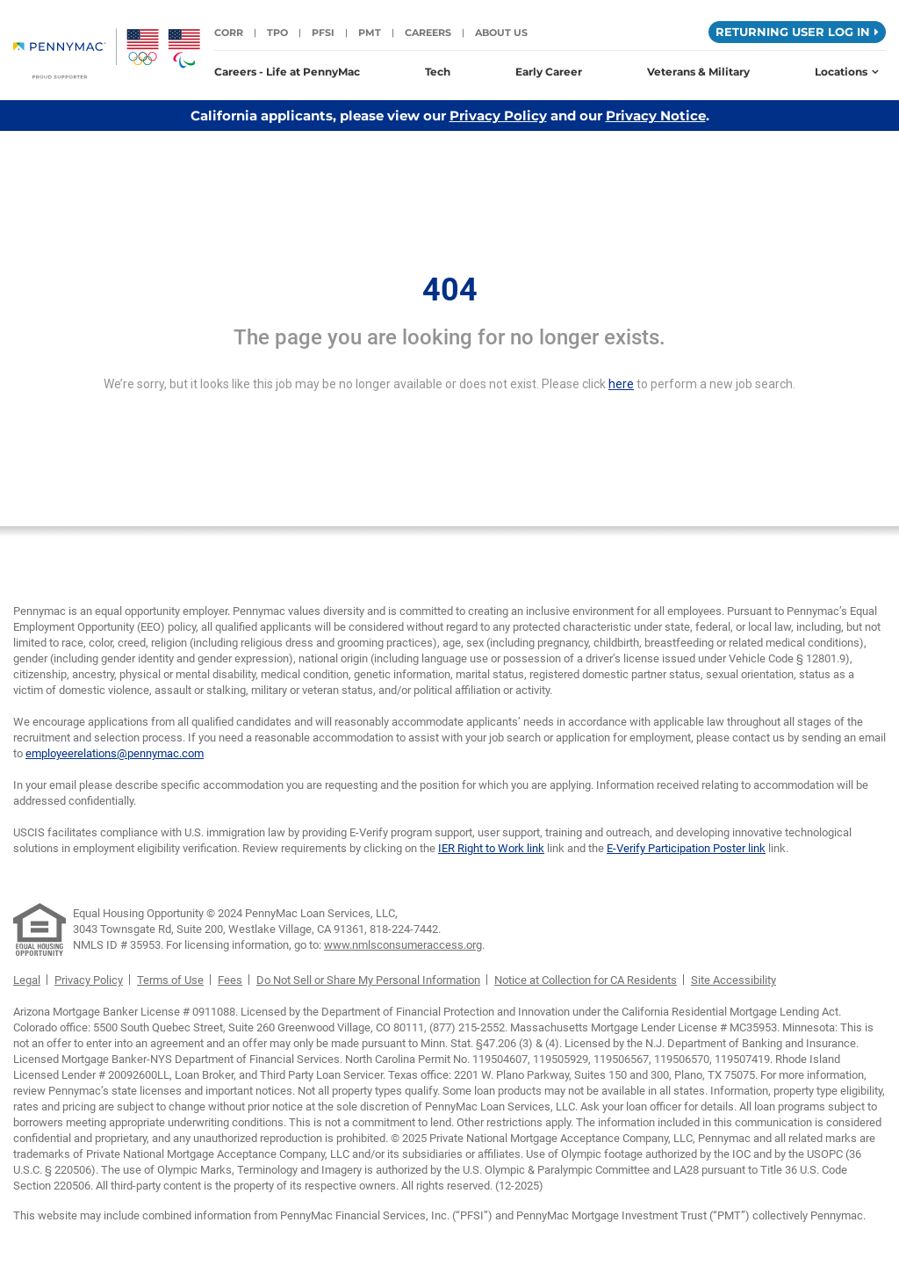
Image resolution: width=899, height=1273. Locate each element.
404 (450, 289)
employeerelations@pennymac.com (114, 753)
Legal (26, 980)
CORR (228, 32)
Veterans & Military (698, 71)
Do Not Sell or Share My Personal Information (368, 980)
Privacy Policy (498, 115)
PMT (369, 32)
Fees (230, 980)
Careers (428, 32)
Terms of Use (170, 980)
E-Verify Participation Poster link (686, 848)
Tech (437, 71)
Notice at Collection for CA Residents (585, 980)
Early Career (548, 71)
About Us (501, 32)
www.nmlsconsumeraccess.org (403, 944)
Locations (847, 71)
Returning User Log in (797, 32)
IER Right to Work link (491, 848)
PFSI (323, 32)
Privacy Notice (656, 115)
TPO (277, 32)
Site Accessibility (733, 980)
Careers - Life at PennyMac (287, 71)
